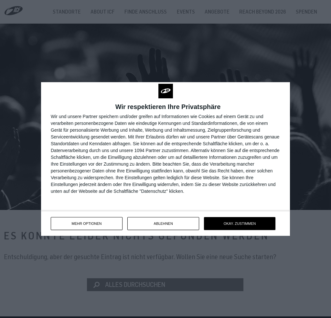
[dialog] (165, 159)
